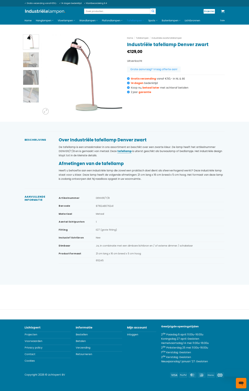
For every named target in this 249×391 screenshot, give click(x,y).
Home (28, 20)
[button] (222, 11)
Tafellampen (135, 20)
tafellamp (124, 151)
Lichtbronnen (192, 20)
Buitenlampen (171, 20)
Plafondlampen (112, 20)
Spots (152, 20)
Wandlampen (88, 20)
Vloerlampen (66, 20)
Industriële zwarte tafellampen (167, 38)
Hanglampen (44, 20)
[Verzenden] (153, 11)
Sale (222, 20)
